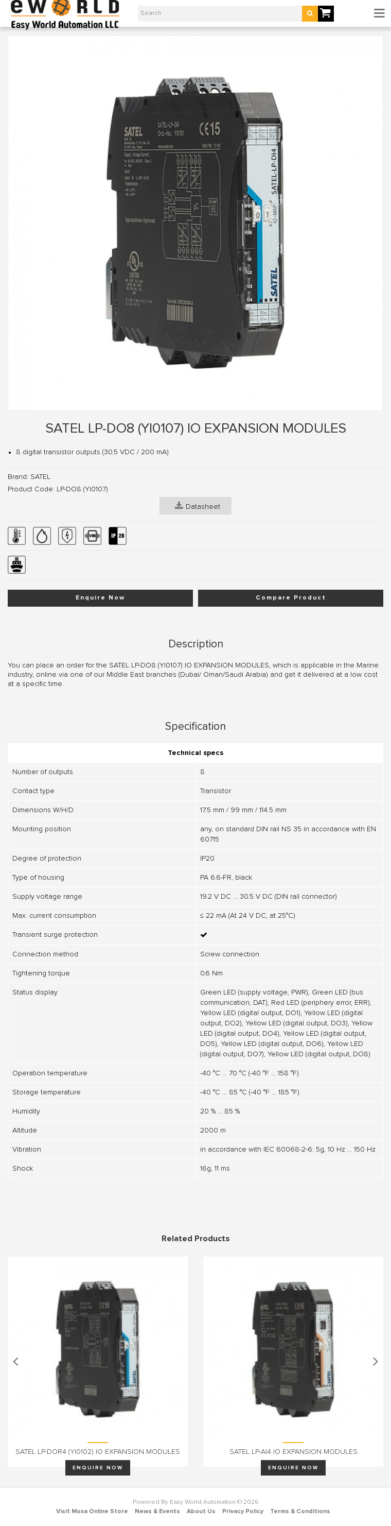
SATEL (40, 477)
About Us (201, 1511)
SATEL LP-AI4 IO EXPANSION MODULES (293, 1451)
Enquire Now (100, 598)
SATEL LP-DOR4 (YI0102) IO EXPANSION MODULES (97, 1451)
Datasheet (197, 506)
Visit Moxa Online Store (92, 1511)
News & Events (157, 1511)
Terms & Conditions (300, 1511)
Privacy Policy (242, 1511)
